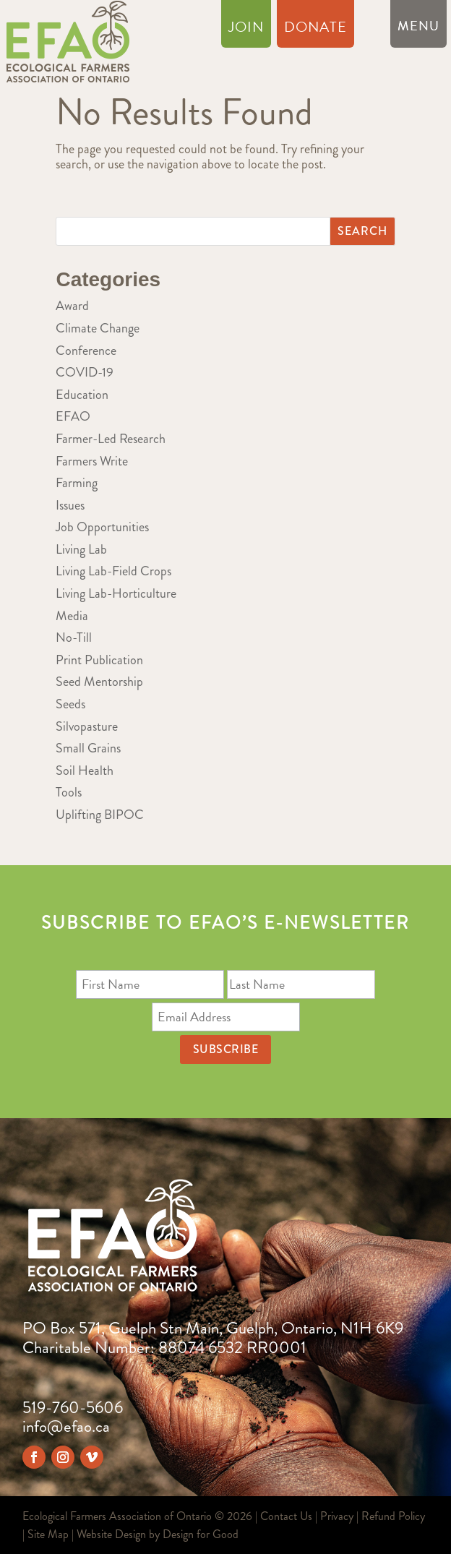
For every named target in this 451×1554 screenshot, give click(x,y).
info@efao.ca (66, 1426)
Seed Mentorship (99, 681)
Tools (69, 792)
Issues (70, 505)
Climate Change (97, 328)
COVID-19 (84, 372)
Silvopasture (87, 726)
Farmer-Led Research (111, 438)
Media (72, 615)
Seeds (70, 704)
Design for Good (201, 1534)
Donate (315, 30)
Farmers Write (92, 461)
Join (246, 30)
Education (82, 394)
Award (72, 305)
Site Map (48, 1534)
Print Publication (99, 660)
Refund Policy (393, 1516)
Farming (77, 482)
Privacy (336, 1516)
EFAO (73, 416)
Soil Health (84, 770)
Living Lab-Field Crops (113, 571)
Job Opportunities (102, 527)
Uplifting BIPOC (100, 814)
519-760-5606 (72, 1408)
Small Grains (88, 748)
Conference (86, 350)
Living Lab (81, 549)
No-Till (74, 637)
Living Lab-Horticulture (116, 593)
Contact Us (286, 1516)
